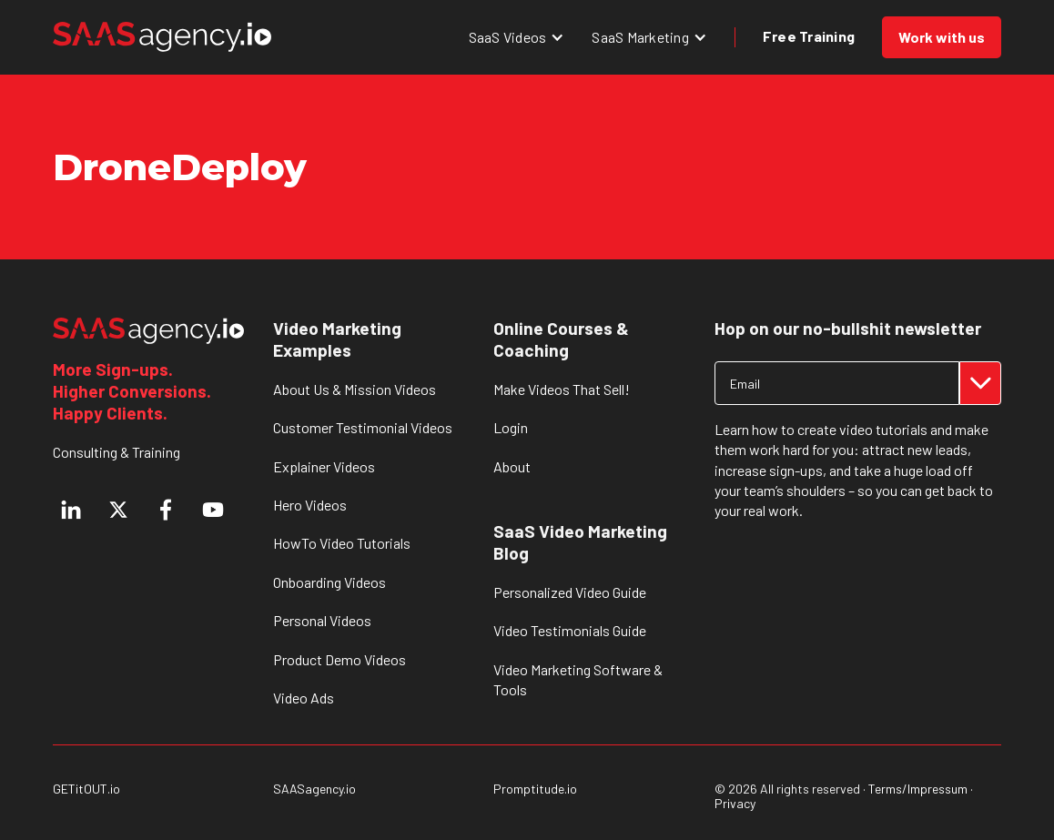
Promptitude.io (535, 789)
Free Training (809, 36)
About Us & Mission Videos (354, 389)
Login (510, 427)
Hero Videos (310, 504)
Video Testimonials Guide (569, 630)
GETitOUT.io (86, 789)
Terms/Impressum (918, 788)
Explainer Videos (324, 466)
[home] (162, 37)
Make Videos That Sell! (561, 389)
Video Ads (303, 697)
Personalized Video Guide (569, 592)
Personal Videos (322, 620)
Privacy (734, 803)
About (512, 466)
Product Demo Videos (339, 659)
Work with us (941, 37)
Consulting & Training (116, 451)
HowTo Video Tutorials (341, 543)
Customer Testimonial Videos (362, 427)
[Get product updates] (837, 383)
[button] (517, 37)
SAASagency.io (314, 789)
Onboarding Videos (329, 582)
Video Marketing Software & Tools (578, 679)
